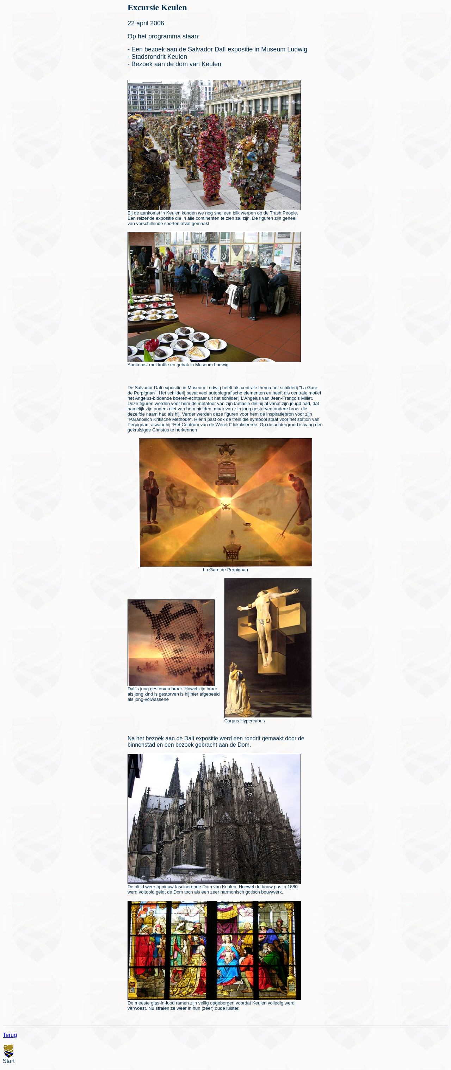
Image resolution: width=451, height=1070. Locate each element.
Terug (10, 1035)
